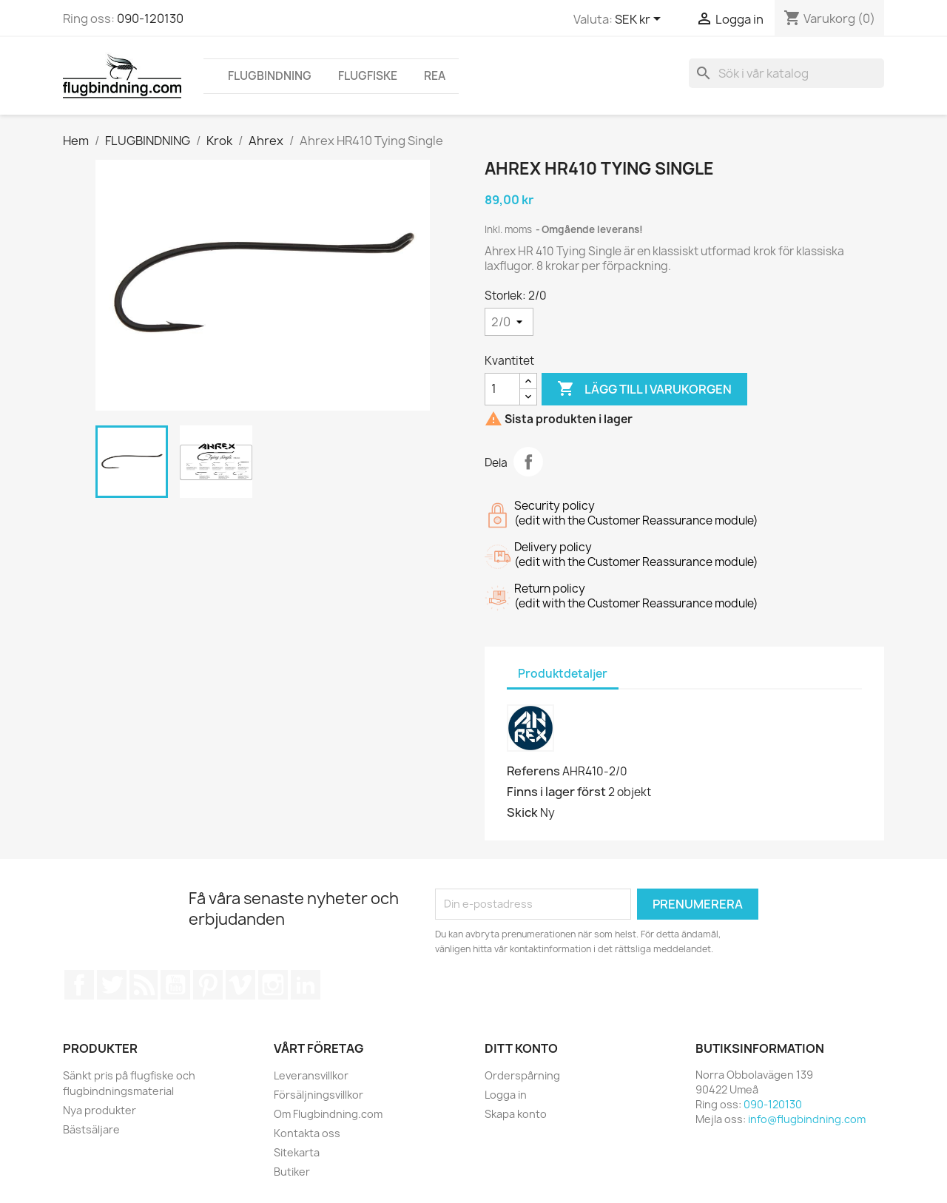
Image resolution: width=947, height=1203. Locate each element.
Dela (528, 461)
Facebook (79, 985)
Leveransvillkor (311, 1075)
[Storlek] (509, 322)
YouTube (175, 985)
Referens (533, 771)
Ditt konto (521, 1048)
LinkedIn (305, 985)
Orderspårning (522, 1075)
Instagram (273, 985)
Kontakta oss (307, 1133)
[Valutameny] (640, 20)
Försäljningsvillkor (318, 1095)
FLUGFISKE (367, 76)
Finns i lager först (556, 791)
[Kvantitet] (502, 389)
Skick (522, 812)
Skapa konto (516, 1114)
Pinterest (208, 985)
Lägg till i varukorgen (644, 389)
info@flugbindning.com (807, 1119)
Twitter (112, 985)
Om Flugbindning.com (328, 1114)
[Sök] (786, 73)
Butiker (292, 1172)
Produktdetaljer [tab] (562, 673)
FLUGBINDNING (269, 76)
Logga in (506, 1095)
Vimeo (240, 985)
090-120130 (150, 18)
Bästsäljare (91, 1129)
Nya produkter (99, 1110)
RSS (143, 985)
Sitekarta (297, 1152)
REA (434, 76)
